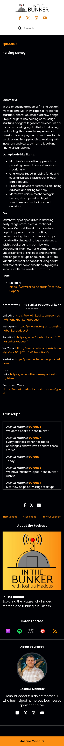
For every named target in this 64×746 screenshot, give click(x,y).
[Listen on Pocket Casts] (42, 631)
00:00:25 (35, 427)
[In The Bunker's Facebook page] (20, 18)
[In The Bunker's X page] (26, 18)
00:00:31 (34, 457)
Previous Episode (51, 516)
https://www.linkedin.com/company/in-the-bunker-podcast (31, 318)
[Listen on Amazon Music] (31, 631)
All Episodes (29, 516)
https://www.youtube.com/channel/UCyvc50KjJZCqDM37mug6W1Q (32, 350)
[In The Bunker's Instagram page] (34, 18)
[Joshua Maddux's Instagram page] (35, 713)
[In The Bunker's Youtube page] (43, 18)
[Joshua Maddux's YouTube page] (44, 713)
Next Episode (10, 516)
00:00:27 (35, 438)
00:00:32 (35, 468)
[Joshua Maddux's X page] (27, 713)
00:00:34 (35, 483)
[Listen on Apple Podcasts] (8, 631)
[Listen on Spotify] (19, 631)
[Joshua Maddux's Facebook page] (19, 713)
